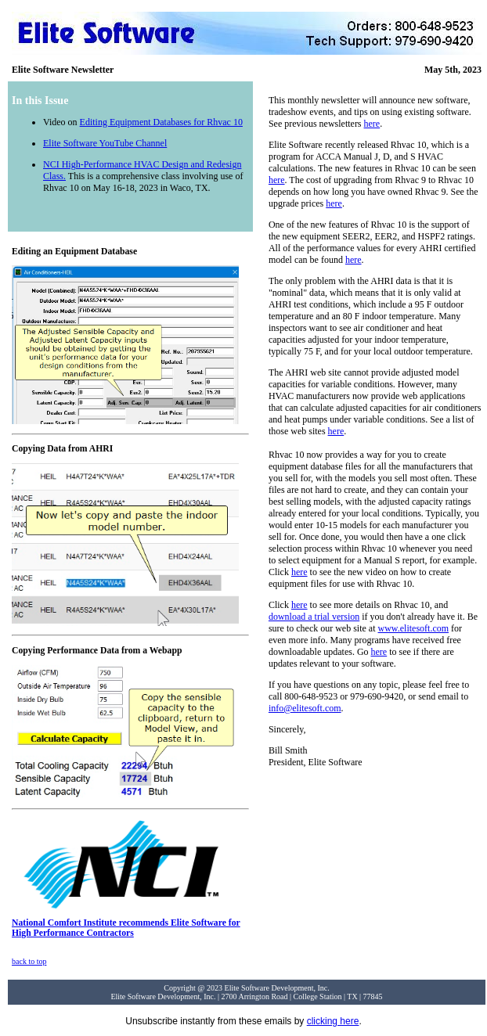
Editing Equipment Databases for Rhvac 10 (161, 122)
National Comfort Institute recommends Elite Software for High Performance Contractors (126, 924)
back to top (29, 961)
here (372, 123)
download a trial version (314, 616)
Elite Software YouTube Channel (105, 143)
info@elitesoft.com (305, 708)
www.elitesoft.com (413, 628)
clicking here (333, 1021)
